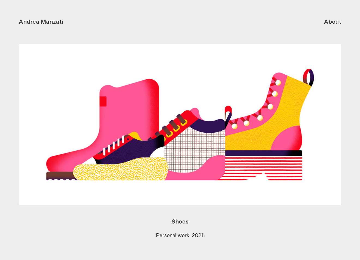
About (332, 22)
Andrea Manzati (41, 22)
